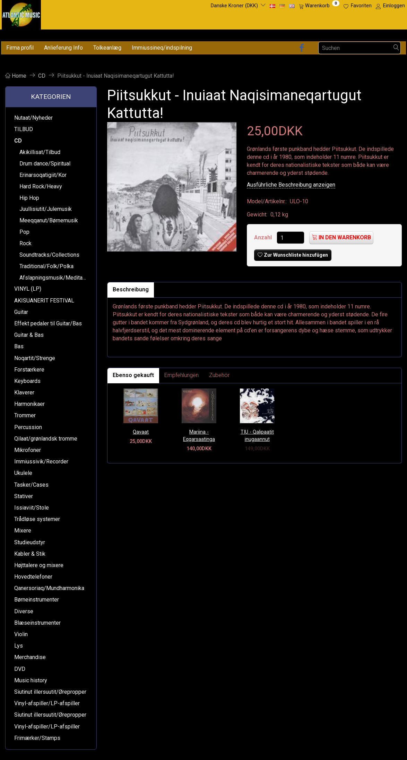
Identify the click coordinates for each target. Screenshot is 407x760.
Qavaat (141, 432)
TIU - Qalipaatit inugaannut (257, 435)
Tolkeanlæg (107, 47)
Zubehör (219, 375)
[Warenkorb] (319, 6)
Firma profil (20, 47)
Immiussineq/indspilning (162, 47)
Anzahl (263, 237)
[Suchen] (396, 48)
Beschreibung (131, 289)
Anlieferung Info (63, 47)
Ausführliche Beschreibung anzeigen (291, 184)
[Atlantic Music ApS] (21, 13)
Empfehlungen (181, 375)
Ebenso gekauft (133, 375)
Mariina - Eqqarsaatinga (199, 435)
